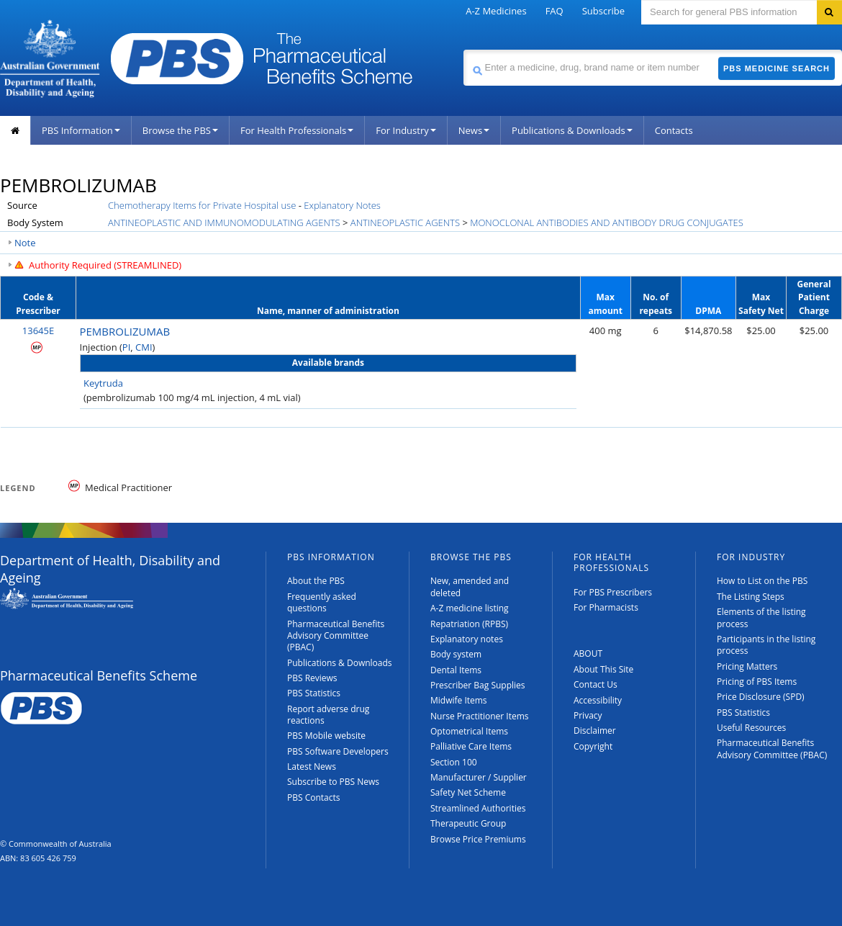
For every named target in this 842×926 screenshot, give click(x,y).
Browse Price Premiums (478, 839)
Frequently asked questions (321, 602)
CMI (144, 347)
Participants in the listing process (766, 645)
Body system (455, 654)
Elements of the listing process (761, 617)
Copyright (593, 746)
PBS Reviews (312, 678)
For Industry (405, 130)
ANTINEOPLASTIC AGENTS (405, 222)
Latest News (311, 766)
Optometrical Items (469, 731)
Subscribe (603, 10)
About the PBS (316, 581)
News (473, 130)
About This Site (603, 669)
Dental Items (455, 670)
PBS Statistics (313, 693)
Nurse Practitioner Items (479, 716)
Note (25, 242)
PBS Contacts (313, 797)
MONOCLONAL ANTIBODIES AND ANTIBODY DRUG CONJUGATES (606, 222)
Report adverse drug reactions (328, 715)
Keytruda (103, 383)
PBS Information (81, 130)
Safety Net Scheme (468, 792)
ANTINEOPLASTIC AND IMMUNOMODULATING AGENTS (224, 222)
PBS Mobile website (326, 735)
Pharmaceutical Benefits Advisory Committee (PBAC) (335, 636)
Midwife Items (458, 700)
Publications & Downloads (572, 130)
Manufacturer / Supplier (478, 777)
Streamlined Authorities (477, 808)
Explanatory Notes (342, 205)
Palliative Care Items (471, 746)
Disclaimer (595, 730)
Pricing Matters (747, 666)
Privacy (588, 715)
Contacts (674, 130)
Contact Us (595, 684)
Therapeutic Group (468, 823)
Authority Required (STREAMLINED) (105, 265)
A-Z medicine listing (469, 608)
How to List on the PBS (762, 581)
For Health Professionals (296, 130)
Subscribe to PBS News (333, 782)
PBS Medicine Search (776, 68)
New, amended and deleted (469, 586)
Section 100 (453, 762)
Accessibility (598, 700)
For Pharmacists (606, 607)
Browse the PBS (180, 130)
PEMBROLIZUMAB (125, 331)
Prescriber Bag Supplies (477, 685)
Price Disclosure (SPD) (761, 697)
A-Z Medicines (496, 10)
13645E (38, 330)
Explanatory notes (466, 639)
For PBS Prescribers (613, 592)
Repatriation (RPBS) (469, 624)
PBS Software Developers (338, 751)
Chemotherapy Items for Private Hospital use (202, 205)
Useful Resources (751, 728)
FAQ (554, 10)
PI (126, 347)
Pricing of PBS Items (757, 681)
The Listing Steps (750, 596)
